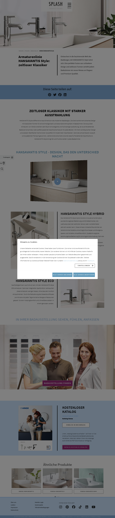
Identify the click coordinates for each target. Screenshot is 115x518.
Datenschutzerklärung (70, 261)
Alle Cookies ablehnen (62, 274)
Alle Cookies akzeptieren (84, 274)
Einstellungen (84, 265)
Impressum (90, 261)
